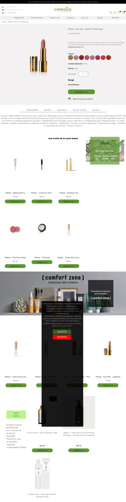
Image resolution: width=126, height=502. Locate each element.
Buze (17, 22)
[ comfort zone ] (101, 297)
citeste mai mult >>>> (76, 47)
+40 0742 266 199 (10, 7)
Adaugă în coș (81, 92)
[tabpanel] (17, 356)
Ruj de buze (24, 22)
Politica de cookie (63, 326)
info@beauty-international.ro (14, 9)
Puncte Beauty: (73, 85)
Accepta (62, 332)
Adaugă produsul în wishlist (83, 98)
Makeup (11, 22)
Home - (5, 22)
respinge (62, 337)
